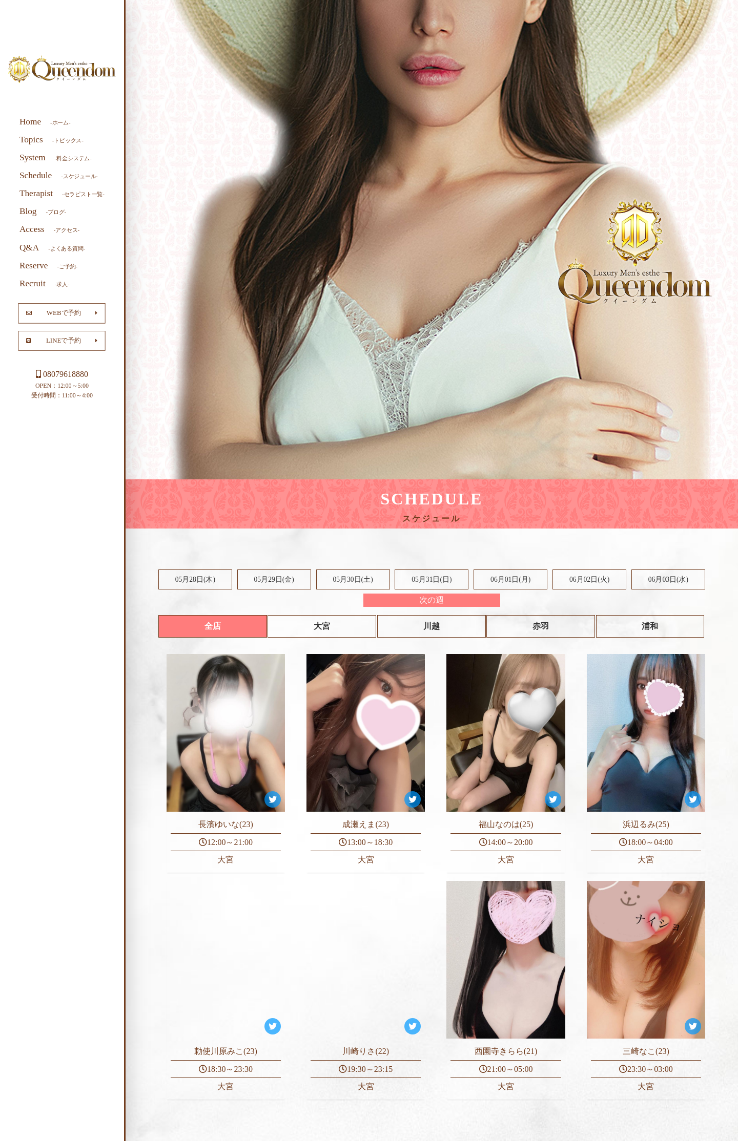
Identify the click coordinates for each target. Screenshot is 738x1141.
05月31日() (432, 579)
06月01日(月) (510, 579)
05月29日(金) (274, 579)
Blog (42, 211)
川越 (431, 626)
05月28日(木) (195, 579)
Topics (51, 139)
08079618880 (62, 374)
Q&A (52, 247)
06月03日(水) (668, 579)
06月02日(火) (589, 579)
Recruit (44, 283)
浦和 (650, 626)
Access (49, 229)
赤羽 (540, 626)
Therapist (62, 193)
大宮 (322, 626)
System (55, 157)
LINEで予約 (61, 340)
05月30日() (353, 579)
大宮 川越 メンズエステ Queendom (62, 69)
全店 (212, 626)
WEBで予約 (61, 312)
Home (45, 121)
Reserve (48, 265)
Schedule (58, 175)
